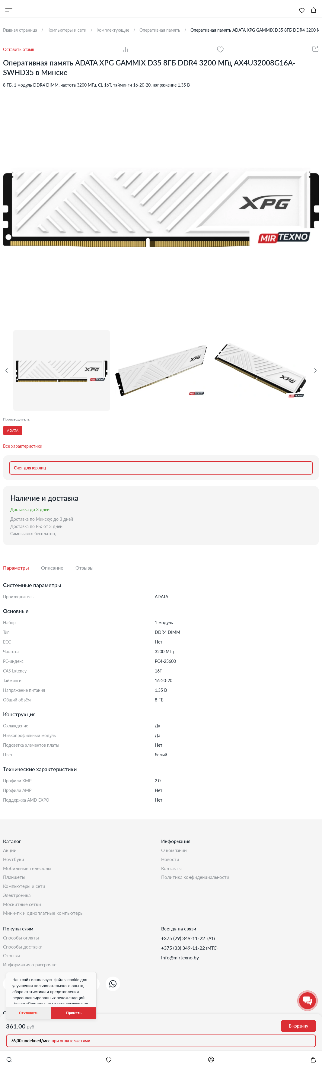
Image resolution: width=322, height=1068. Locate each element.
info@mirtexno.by (180, 963)
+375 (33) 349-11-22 (183, 953)
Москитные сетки (23, 908)
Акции (10, 850)
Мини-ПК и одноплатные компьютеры (45, 918)
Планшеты (15, 879)
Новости (170, 860)
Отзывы (12, 963)
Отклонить (28, 1013)
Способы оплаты (22, 943)
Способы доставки (24, 953)
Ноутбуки (13, 860)
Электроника (17, 899)
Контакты (172, 870)
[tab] (22, 568)
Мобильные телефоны (28, 870)
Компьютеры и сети (25, 889)
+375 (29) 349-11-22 (183, 943)
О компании (174, 850)
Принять (73, 1013)
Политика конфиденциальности (196, 879)
